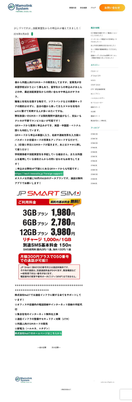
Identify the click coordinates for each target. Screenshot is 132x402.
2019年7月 (94, 156)
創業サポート (95, 107)
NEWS (93, 80)
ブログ (93, 7)
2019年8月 (94, 152)
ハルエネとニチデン (98, 98)
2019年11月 (94, 139)
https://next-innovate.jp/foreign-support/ (40, 176)
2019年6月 (94, 161)
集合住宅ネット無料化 (98, 121)
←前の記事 (42, 356)
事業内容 (72, 7)
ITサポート (94, 71)
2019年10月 (94, 143)
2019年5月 (94, 165)
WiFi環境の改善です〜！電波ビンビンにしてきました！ (104, 34)
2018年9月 (94, 179)
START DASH (95, 85)
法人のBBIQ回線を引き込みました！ (103, 45)
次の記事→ (56, 356)
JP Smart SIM (37, 34)
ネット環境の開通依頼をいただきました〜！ (104, 50)
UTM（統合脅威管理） (98, 89)
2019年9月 (94, 147)
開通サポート (95, 116)
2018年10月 (94, 174)
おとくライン (95, 94)
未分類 (93, 111)
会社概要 (83, 7)
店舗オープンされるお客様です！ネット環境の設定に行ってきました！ (104, 56)
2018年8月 (94, 183)
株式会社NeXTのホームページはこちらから (40, 341)
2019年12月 (94, 134)
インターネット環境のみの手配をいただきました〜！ (104, 40)
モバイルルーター (97, 103)
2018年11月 (94, 170)
